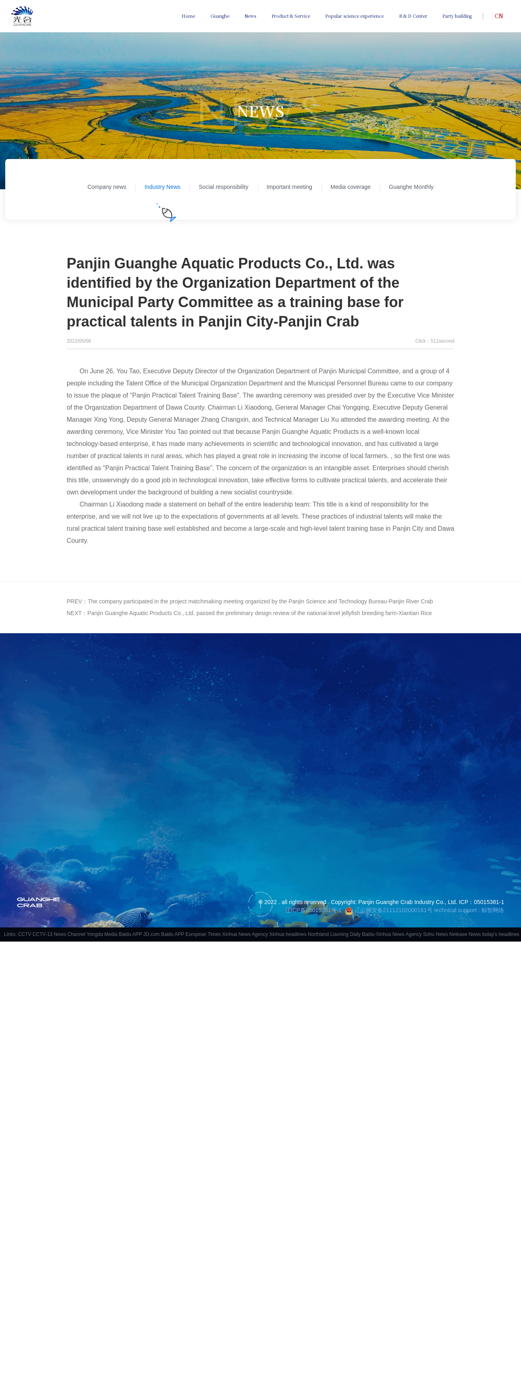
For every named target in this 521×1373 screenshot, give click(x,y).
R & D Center (413, 16)
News (250, 16)
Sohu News (435, 923)
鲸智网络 (492, 899)
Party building (457, 16)
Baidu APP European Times (191, 923)
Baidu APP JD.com (139, 923)
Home (188, 16)
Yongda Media (102, 923)
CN (499, 16)
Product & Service (290, 16)
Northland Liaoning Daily (334, 923)
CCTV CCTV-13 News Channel (52, 923)
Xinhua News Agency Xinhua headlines (264, 923)
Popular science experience (354, 16)
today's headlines (500, 923)
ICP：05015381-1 (481, 891)
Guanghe (219, 16)
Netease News (465, 923)
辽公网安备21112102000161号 (394, 899)
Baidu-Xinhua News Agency (392, 923)
